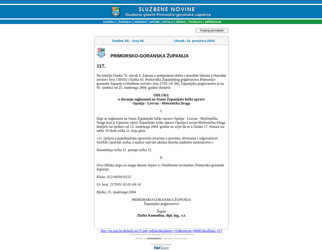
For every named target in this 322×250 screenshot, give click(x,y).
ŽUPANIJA (124, 22)
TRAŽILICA (194, 22)
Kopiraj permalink (212, 30)
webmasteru (154, 238)
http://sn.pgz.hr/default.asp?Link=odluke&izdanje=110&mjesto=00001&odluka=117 (161, 231)
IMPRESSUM (213, 22)
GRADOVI (140, 22)
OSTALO (167, 22)
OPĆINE (155, 22)
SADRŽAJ (108, 22)
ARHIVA (180, 22)
